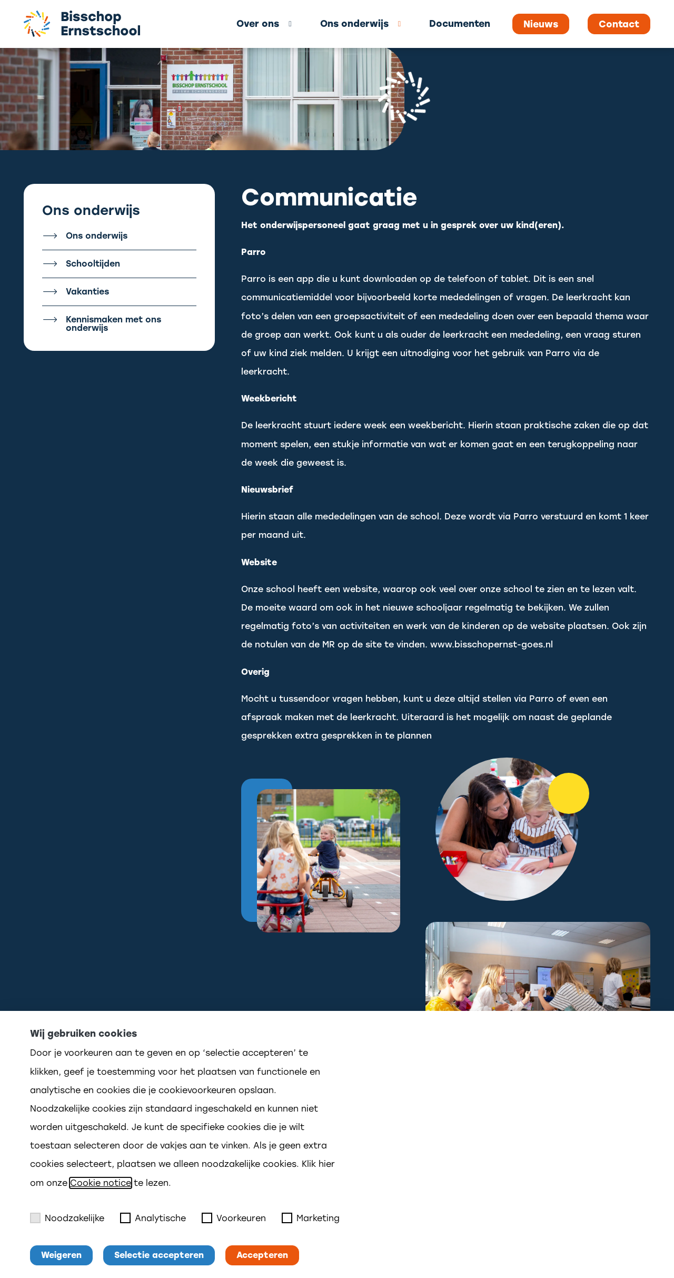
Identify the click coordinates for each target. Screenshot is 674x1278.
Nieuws (540, 24)
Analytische (153, 1218)
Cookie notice (100, 1183)
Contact (619, 24)
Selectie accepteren (159, 1255)
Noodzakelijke (67, 1218)
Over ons (257, 23)
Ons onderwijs (354, 23)
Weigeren (61, 1255)
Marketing (311, 1218)
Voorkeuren (234, 1218)
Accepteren (262, 1255)
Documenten (459, 23)
